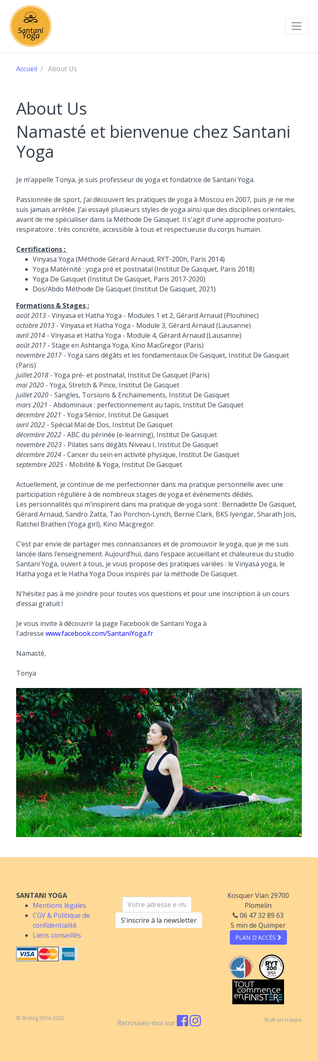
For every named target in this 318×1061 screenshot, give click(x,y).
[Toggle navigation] (296, 26)
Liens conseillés (57, 935)
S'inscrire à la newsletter (159, 920)
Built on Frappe (283, 1019)
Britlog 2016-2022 (43, 1018)
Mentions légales (59, 905)
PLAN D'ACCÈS (258, 937)
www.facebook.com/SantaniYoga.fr (99, 633)
